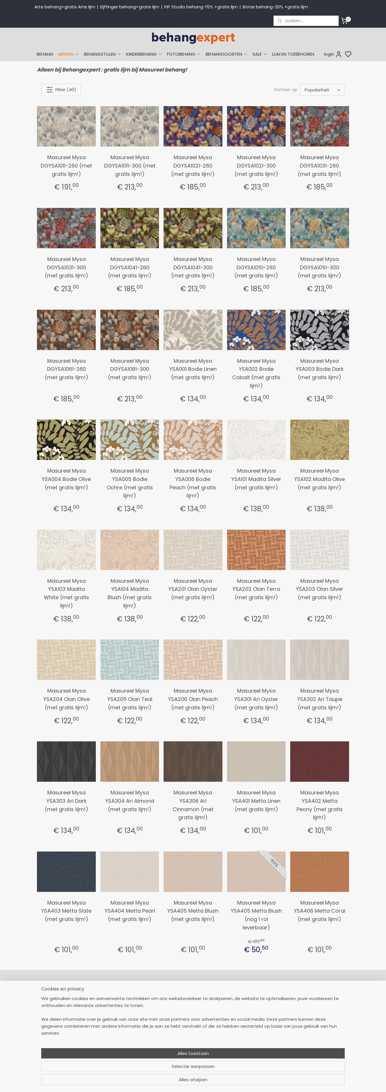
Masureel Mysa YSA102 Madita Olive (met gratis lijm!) (319, 479)
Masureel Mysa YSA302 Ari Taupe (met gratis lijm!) (319, 699)
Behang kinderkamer (248, 1029)
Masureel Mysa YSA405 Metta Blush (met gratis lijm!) (192, 911)
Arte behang (240, 1003)
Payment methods (310, 1003)
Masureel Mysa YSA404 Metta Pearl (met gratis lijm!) (130, 911)
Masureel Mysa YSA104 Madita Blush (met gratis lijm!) (130, 593)
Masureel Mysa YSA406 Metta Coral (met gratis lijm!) (319, 911)
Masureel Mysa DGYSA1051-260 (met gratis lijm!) (256, 267)
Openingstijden (116, 1042)
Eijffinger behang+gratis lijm (129, 7)
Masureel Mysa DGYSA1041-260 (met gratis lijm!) (129, 267)
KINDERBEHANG (144, 54)
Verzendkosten (179, 1023)
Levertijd (172, 1010)
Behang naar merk (246, 1023)
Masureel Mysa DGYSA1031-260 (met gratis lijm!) (319, 166)
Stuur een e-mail (118, 1036)
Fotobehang (239, 1049)
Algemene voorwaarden (188, 1049)
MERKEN (68, 54)
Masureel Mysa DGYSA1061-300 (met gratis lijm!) (129, 369)
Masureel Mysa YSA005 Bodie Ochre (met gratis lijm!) (130, 483)
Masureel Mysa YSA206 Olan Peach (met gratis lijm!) (193, 699)
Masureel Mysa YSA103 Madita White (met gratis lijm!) (66, 593)
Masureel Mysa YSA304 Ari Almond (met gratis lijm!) (129, 801)
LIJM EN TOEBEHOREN (293, 54)
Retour (170, 1003)
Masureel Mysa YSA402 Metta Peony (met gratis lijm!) (320, 805)
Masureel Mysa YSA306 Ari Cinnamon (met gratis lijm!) (193, 805)
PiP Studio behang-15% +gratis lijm (201, 7)
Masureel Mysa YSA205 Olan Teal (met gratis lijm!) (129, 699)
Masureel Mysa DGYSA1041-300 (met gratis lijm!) (193, 267)
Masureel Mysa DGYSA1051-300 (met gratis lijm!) (319, 267)
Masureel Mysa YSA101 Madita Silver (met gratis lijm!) (256, 479)
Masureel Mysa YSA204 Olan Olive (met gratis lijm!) (66, 699)
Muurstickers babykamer (252, 1036)
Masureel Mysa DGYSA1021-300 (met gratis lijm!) (256, 166)
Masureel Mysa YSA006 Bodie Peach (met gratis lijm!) (193, 483)
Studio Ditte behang (248, 1016)
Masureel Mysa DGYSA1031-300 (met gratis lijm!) (66, 267)
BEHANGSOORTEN (227, 54)
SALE (259, 54)
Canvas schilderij (244, 1055)
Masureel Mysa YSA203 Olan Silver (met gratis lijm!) (319, 589)
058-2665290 (135, 997)
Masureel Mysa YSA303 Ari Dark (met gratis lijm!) (66, 801)
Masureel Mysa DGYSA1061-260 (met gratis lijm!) (66, 369)
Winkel (170, 1036)
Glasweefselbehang (247, 1042)
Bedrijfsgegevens (118, 1049)
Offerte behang (180, 1029)
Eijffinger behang (244, 1010)
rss (247, 1081)
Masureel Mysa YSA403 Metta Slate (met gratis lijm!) (66, 911)
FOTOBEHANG (184, 54)
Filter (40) (61, 89)
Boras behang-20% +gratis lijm (275, 7)
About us (300, 997)
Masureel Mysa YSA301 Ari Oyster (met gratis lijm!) (256, 699)
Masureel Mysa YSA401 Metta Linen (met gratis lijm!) (256, 801)
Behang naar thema (248, 997)
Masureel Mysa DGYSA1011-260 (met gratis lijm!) (66, 166)
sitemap (235, 1081)
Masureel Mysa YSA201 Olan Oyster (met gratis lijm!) (193, 589)
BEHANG (45, 54)
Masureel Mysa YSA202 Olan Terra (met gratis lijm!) (256, 589)
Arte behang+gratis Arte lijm (64, 7)
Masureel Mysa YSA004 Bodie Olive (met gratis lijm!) (66, 479)
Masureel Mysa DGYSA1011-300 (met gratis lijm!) (129, 166)
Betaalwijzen (176, 1016)
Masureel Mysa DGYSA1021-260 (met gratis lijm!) (193, 166)
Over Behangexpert (184, 1042)
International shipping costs (319, 1010)
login (333, 54)
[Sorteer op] (322, 89)
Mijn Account (177, 997)
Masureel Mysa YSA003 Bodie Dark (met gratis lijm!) (320, 369)
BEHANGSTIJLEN (102, 54)
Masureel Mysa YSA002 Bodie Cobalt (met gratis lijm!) (256, 373)
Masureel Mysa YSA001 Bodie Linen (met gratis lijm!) (193, 369)
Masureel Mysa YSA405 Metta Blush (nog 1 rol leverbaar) (256, 915)
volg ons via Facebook (322, 1023)
